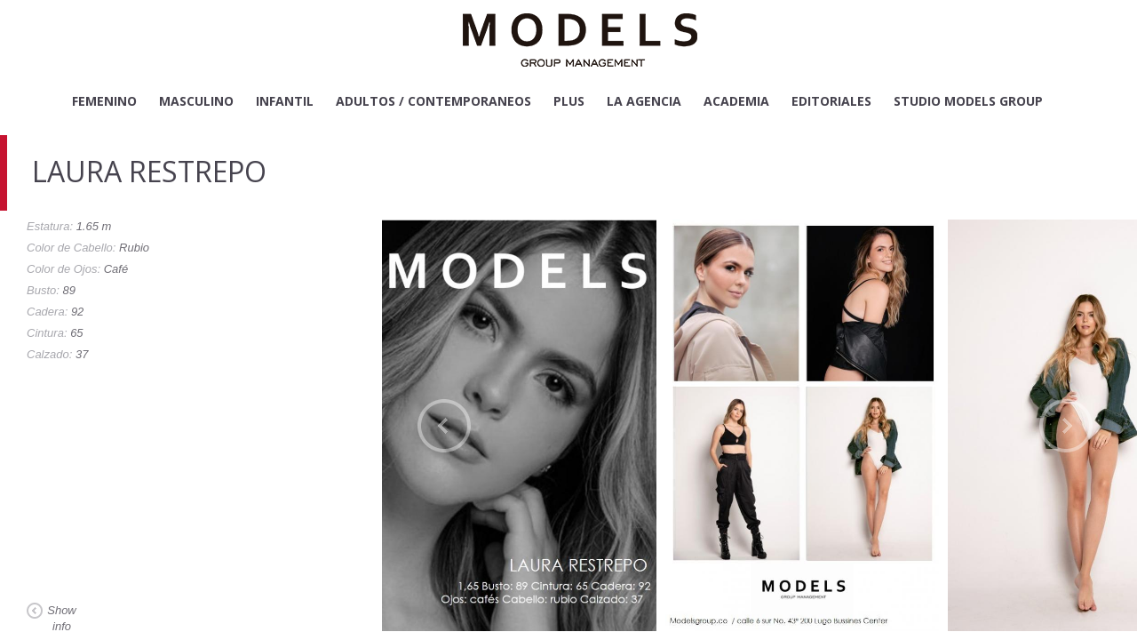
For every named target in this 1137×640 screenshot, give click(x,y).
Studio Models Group (968, 100)
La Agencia (644, 100)
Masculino (196, 100)
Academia (736, 100)
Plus (568, 100)
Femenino (104, 100)
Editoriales (831, 100)
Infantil (285, 100)
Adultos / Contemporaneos (433, 100)
